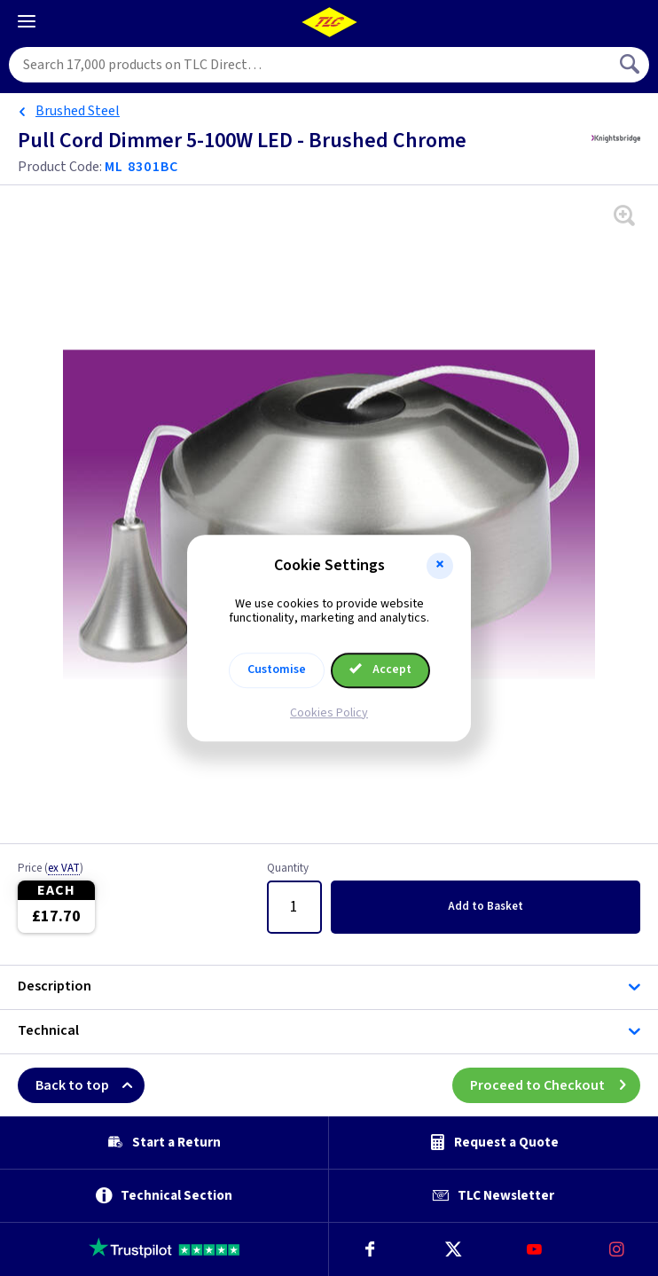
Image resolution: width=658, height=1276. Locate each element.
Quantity (288, 869)
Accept (380, 669)
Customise (276, 669)
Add (485, 906)
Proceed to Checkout (555, 1085)
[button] (440, 565)
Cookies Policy (329, 713)
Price (50, 869)
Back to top (90, 1085)
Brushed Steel (77, 111)
